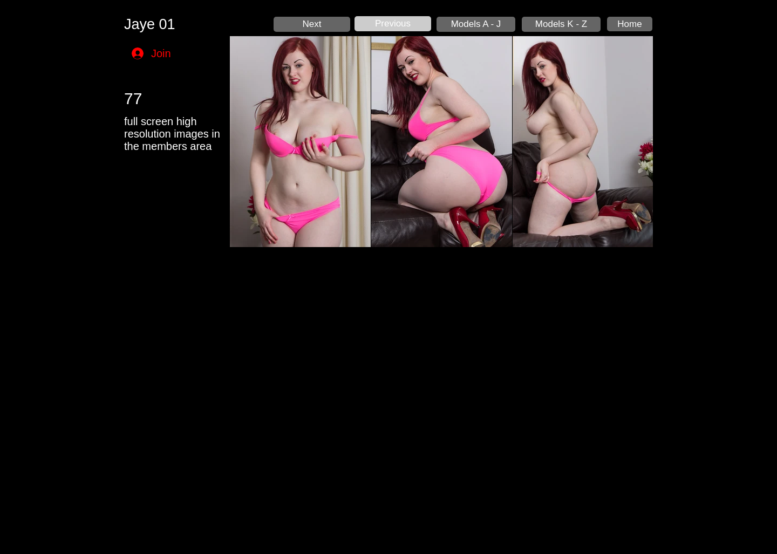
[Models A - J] (476, 24)
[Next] (312, 24)
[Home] (629, 24)
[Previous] (393, 23)
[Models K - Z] (561, 24)
